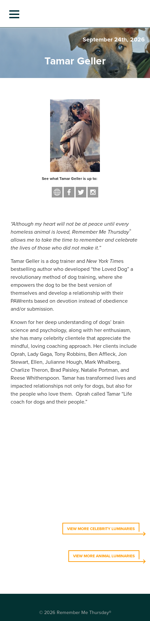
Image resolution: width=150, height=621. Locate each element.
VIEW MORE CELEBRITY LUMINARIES (101, 528)
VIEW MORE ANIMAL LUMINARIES (104, 556)
